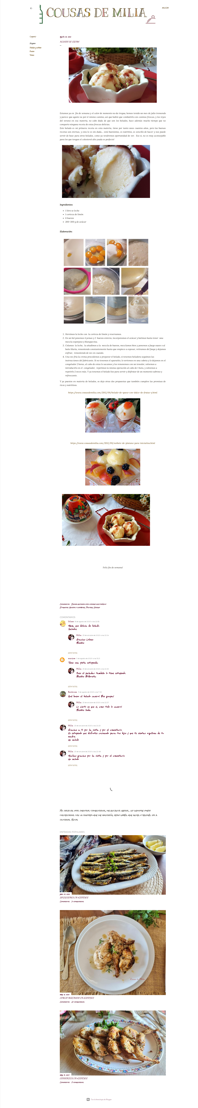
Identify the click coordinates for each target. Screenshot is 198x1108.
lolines (71, 622)
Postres (32, 51)
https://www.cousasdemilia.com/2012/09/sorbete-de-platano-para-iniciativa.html (113, 443)
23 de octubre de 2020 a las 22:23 (87, 726)
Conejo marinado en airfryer (77, 998)
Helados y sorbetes (35, 48)
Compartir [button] (33, 37)
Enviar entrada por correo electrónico (88, 604)
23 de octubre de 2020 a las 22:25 (95, 669)
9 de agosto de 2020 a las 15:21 (88, 658)
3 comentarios (77, 901)
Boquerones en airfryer (74, 897)
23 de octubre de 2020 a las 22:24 (95, 635)
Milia (78, 635)
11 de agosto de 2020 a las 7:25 (90, 692)
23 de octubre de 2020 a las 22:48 (87, 751)
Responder (72, 653)
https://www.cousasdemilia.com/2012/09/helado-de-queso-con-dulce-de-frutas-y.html (112, 392)
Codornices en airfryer (73, 1078)
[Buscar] (165, 8)
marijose (71, 659)
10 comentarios (77, 1002)
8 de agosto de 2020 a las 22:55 (87, 621)
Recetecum (72, 692)
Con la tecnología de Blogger (99, 1099)
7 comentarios (77, 1082)
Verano (32, 55)
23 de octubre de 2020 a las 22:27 (95, 702)
